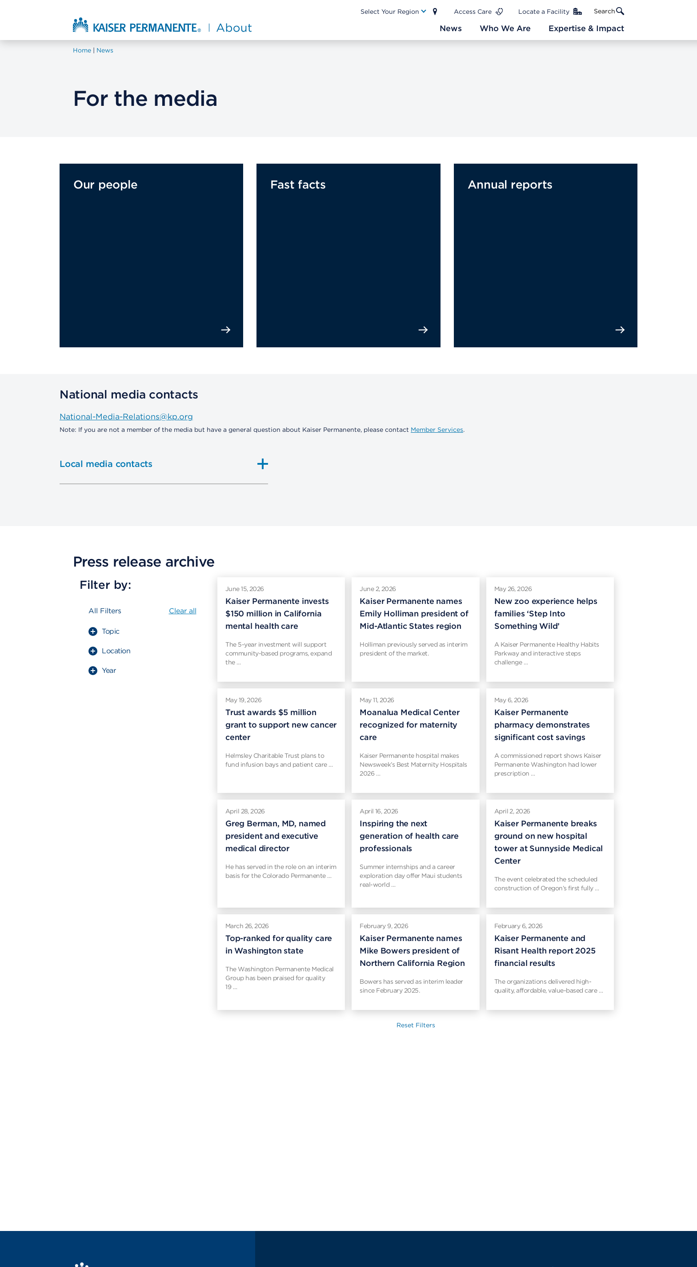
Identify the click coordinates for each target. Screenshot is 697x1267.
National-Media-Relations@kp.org (126, 416)
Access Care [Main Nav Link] (473, 11)
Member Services (437, 429)
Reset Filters (416, 1025)
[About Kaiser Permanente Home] (163, 24)
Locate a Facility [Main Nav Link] (543, 11)
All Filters (104, 611)
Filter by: (105, 584)
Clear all (182, 611)
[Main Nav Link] (394, 11)
